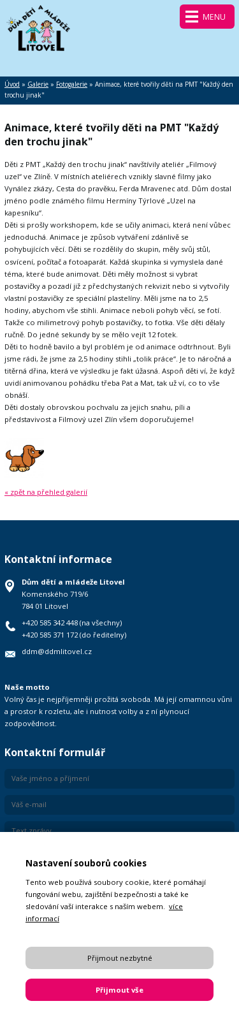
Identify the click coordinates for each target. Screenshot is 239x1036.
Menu (214, 16)
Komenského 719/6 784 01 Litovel (73, 594)
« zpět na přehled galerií (45, 492)
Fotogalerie (71, 84)
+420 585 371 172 (50, 634)
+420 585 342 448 (50, 622)
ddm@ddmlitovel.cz (57, 651)
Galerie (37, 84)
